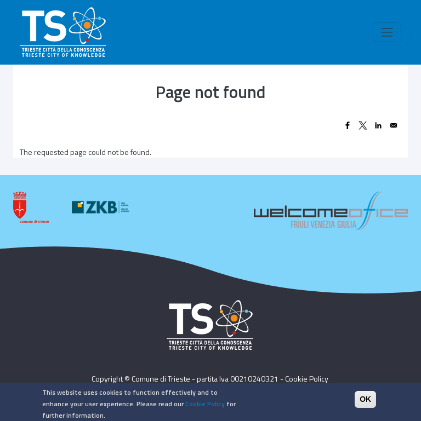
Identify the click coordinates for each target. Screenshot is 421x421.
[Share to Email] (393, 125)
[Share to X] (362, 125)
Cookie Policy (306, 378)
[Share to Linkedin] (378, 125)
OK (365, 401)
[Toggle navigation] (387, 32)
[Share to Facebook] (347, 125)
